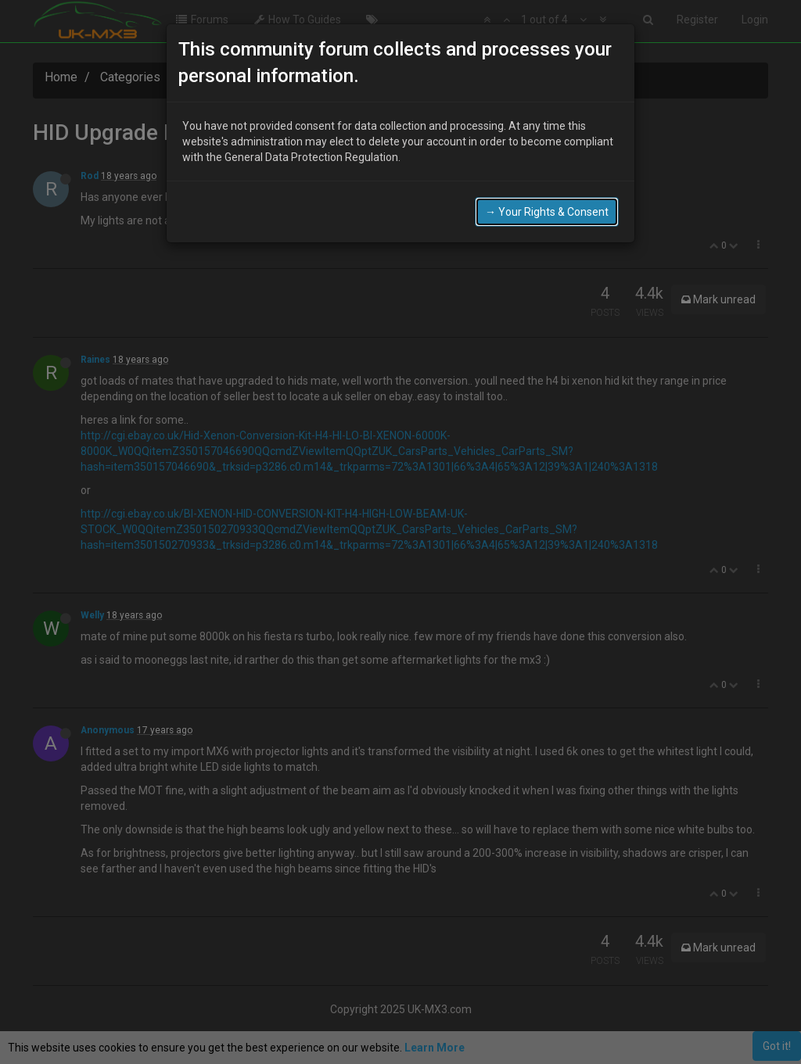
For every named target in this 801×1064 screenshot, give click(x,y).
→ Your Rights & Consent (547, 212)
